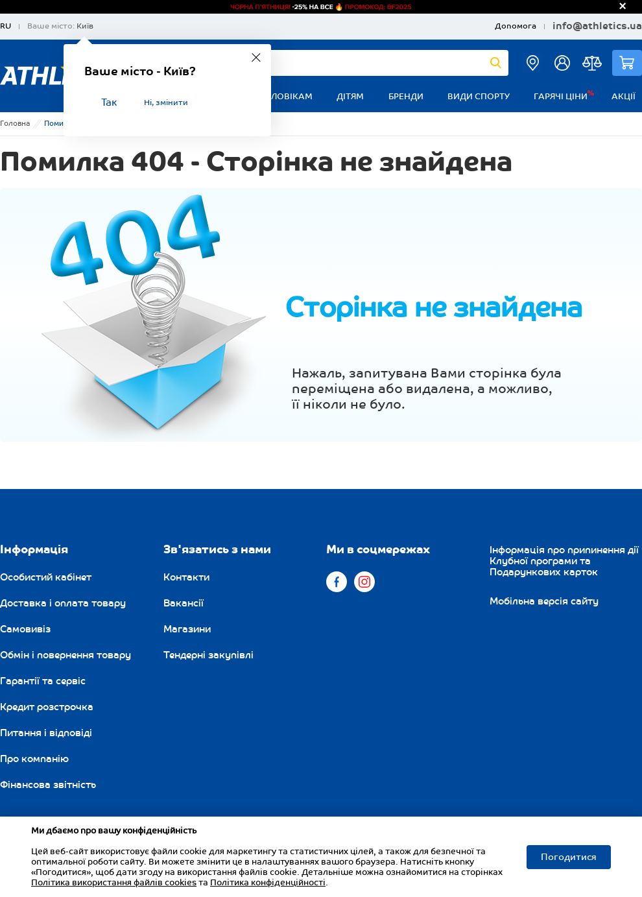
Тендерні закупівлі (208, 655)
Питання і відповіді (46, 733)
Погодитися (569, 857)
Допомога (515, 26)
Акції (624, 96)
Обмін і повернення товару (65, 655)
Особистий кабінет (45, 577)
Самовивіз (25, 629)
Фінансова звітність (48, 785)
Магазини (187, 629)
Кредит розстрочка (46, 707)
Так (109, 102)
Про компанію (34, 759)
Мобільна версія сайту (544, 601)
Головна (15, 123)
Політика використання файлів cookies (113, 883)
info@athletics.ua (597, 26)
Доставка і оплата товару (63, 603)
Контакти (186, 577)
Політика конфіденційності (268, 883)
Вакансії (183, 603)
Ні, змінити (166, 103)
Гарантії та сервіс (43, 681)
